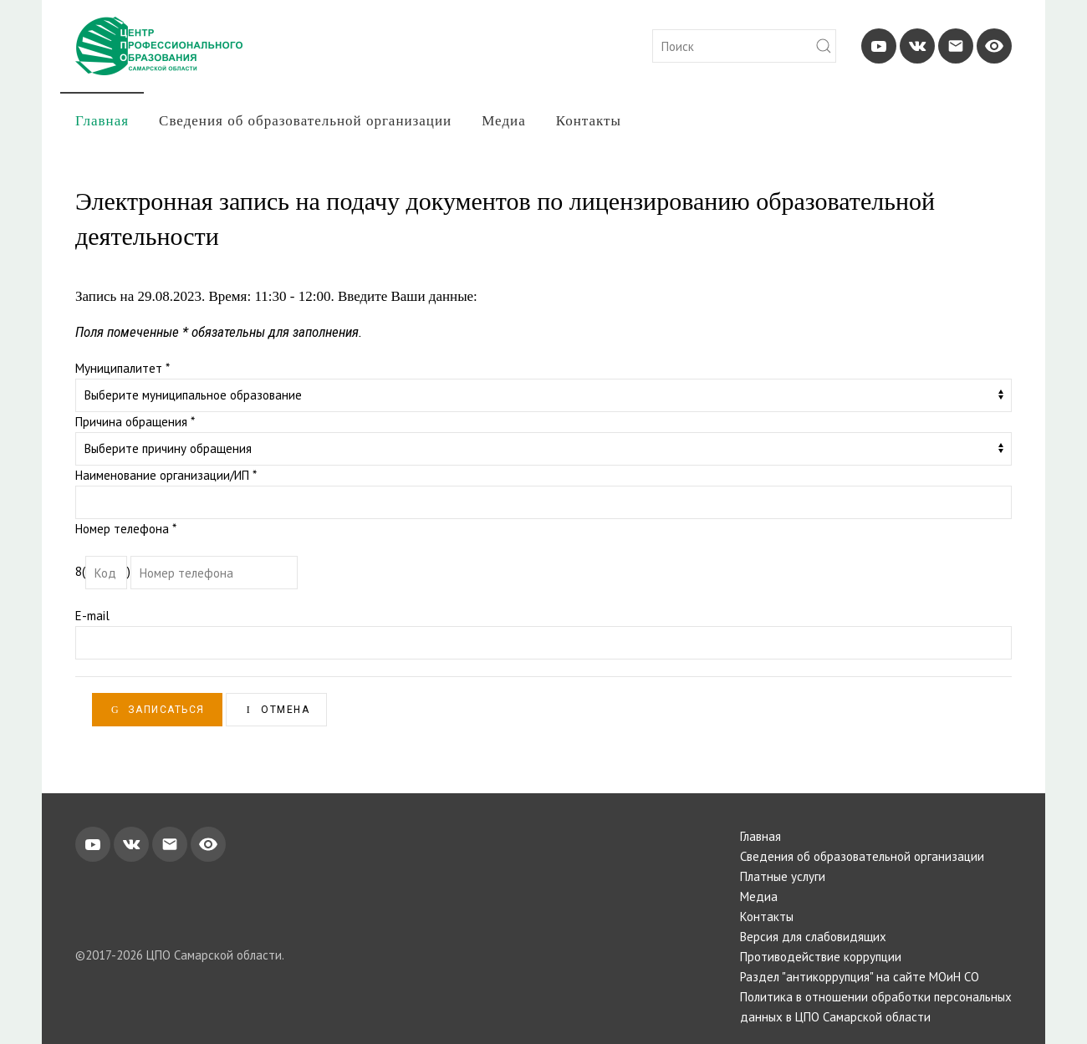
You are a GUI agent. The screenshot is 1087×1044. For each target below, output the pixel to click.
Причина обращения (135, 422)
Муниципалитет (122, 368)
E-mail (92, 616)
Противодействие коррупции (820, 957)
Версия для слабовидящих (813, 937)
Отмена (276, 710)
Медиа (504, 121)
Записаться (157, 710)
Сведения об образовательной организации (305, 121)
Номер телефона (125, 529)
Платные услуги (782, 876)
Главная (102, 121)
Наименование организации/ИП (166, 475)
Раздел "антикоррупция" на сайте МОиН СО (859, 977)
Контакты (588, 121)
